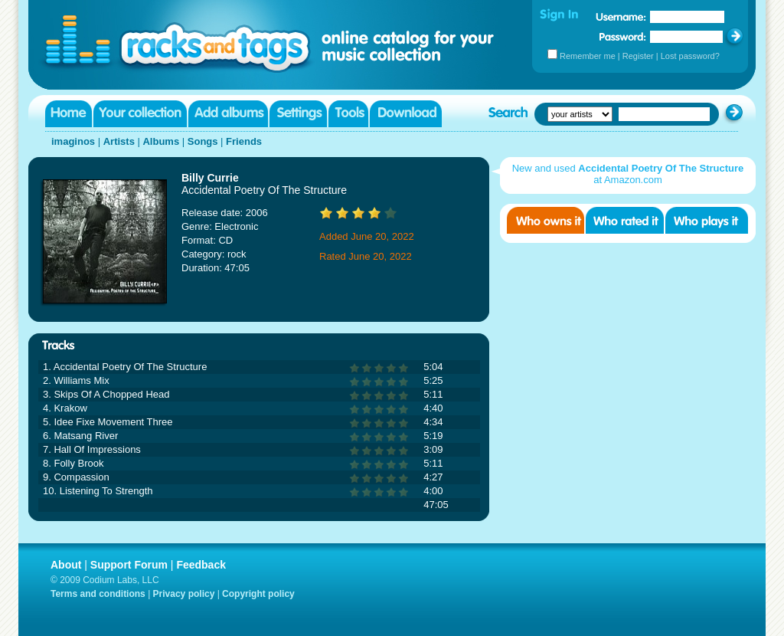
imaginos (73, 141)
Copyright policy (258, 593)
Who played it (706, 220)
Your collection (140, 113)
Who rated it (625, 220)
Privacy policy (184, 593)
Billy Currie (210, 178)
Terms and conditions (98, 593)
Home (68, 113)
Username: (621, 17)
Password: (622, 36)
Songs (203, 141)
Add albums (228, 113)
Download (406, 113)
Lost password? (690, 56)
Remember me (588, 56)
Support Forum (129, 565)
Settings (298, 113)
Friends (244, 141)
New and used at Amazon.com (628, 173)
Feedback (201, 565)
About (66, 565)
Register (638, 56)
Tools (348, 113)
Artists (119, 141)
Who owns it (545, 220)
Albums (160, 141)
